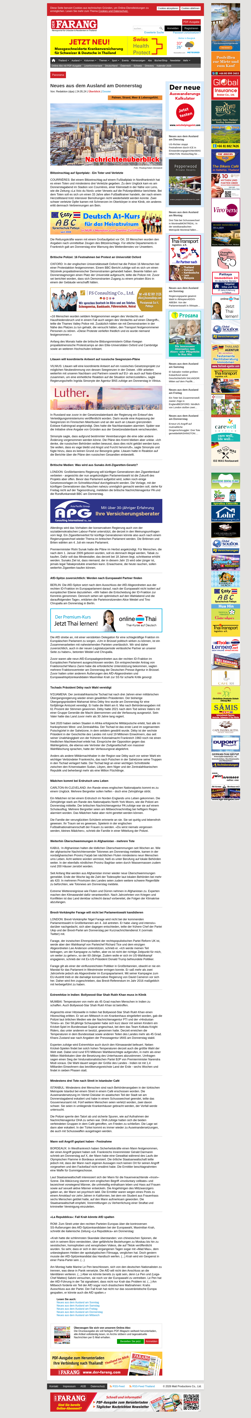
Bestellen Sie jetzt (130, 1341)
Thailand (63, 60)
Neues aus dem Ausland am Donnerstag (80, 1312)
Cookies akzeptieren (168, 8)
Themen (104, 60)
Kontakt (53, 1386)
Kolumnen (90, 60)
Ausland (77, 60)
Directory (149, 65)
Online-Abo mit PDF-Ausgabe (66, 65)
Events (125, 60)
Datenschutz (98, 1386)
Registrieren (191, 28)
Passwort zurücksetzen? (187, 32)
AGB (83, 1386)
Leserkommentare (93, 65)
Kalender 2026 (164, 65)
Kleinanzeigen (138, 60)
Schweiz (138, 65)
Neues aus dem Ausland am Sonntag (78, 1302)
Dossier (106, 91)
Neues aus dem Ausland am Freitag (77, 1308)
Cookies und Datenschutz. (113, 11)
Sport (115, 60)
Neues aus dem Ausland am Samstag (78, 1305)
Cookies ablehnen (190, 8)
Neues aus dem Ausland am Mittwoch (78, 1315)
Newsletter (175, 60)
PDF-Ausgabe (191, 22)
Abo (150, 60)
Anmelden (173, 28)
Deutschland (111, 65)
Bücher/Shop (160, 60)
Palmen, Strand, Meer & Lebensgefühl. (135, 97)
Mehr (186, 60)
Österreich (125, 65)
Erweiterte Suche (154, 32)
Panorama (58, 75)
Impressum (69, 1386)
